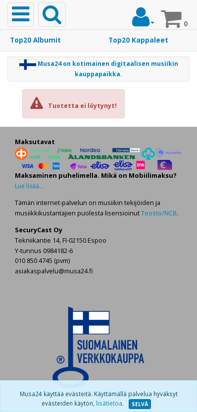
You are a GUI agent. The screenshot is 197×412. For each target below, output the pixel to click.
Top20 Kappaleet (138, 40)
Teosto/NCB (159, 212)
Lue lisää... (29, 186)
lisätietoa (109, 403)
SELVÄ (140, 404)
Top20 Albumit (35, 40)
